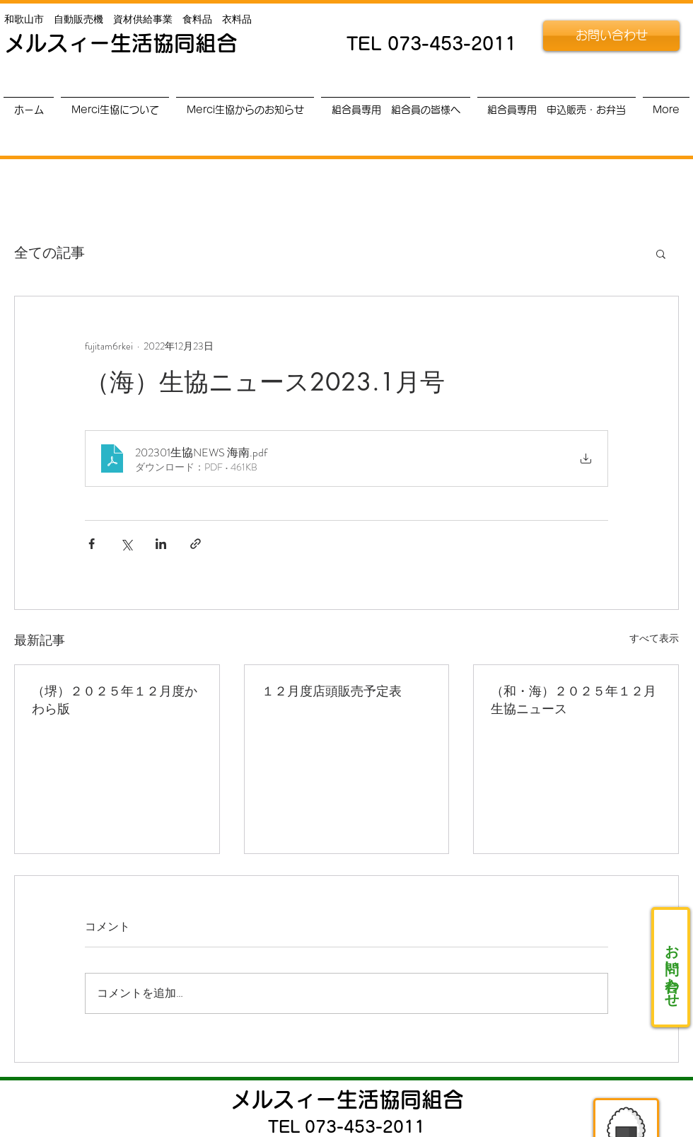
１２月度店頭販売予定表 (332, 690)
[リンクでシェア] (195, 543)
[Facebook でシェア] (91, 543)
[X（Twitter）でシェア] (126, 543)
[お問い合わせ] (611, 36)
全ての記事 (49, 253)
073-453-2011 (452, 43)
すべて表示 (654, 638)
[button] (661, 253)
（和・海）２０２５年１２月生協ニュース (573, 699)
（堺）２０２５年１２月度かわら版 (114, 699)
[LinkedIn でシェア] (161, 543)
